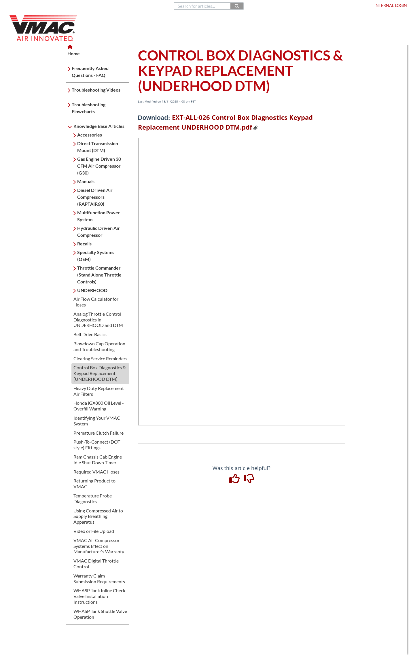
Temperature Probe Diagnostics (92, 498)
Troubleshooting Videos (96, 89)
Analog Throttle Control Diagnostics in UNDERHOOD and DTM (98, 319)
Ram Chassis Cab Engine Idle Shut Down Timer (97, 459)
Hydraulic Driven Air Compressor (98, 231)
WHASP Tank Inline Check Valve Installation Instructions (99, 596)
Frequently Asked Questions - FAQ (90, 71)
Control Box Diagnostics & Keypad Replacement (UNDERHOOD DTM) (99, 373)
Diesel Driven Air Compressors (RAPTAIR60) (95, 197)
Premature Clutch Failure (98, 433)
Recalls (84, 243)
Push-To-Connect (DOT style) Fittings (96, 444)
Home (11, 5)
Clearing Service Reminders (100, 358)
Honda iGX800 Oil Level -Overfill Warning (98, 405)
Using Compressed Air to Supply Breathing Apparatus (98, 516)
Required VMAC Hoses (96, 471)
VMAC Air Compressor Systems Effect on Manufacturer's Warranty (98, 545)
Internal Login (390, 5)
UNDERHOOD (92, 290)
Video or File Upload (93, 531)
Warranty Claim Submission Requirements (99, 578)
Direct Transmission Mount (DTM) (97, 147)
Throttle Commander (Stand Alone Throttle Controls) (99, 274)
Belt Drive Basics (90, 334)
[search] (202, 6)
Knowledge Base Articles (98, 126)
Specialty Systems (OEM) (95, 255)
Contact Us (286, 5)
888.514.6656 (260, 5)
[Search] (237, 6)
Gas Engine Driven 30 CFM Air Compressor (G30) (99, 165)
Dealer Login (356, 5)
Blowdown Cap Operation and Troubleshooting (99, 346)
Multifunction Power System (98, 216)
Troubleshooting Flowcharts (88, 108)
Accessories (89, 134)
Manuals (85, 181)
